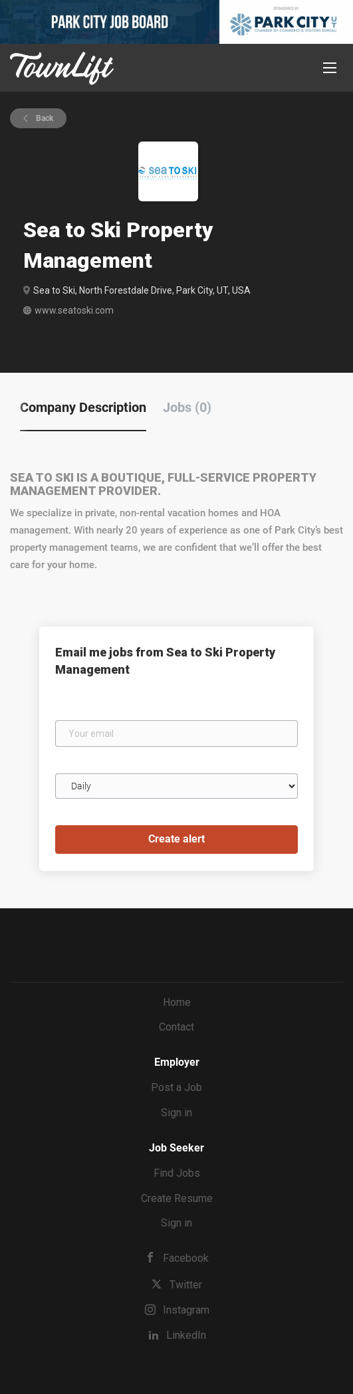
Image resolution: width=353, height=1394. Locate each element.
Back (43, 118)
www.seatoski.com (74, 310)
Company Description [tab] (83, 407)
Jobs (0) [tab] (187, 407)
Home (177, 1002)
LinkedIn (186, 1335)
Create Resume (177, 1198)
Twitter (186, 1284)
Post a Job (176, 1087)
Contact (176, 1027)
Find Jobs (177, 1173)
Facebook (186, 1258)
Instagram (186, 1310)
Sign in (176, 1112)
